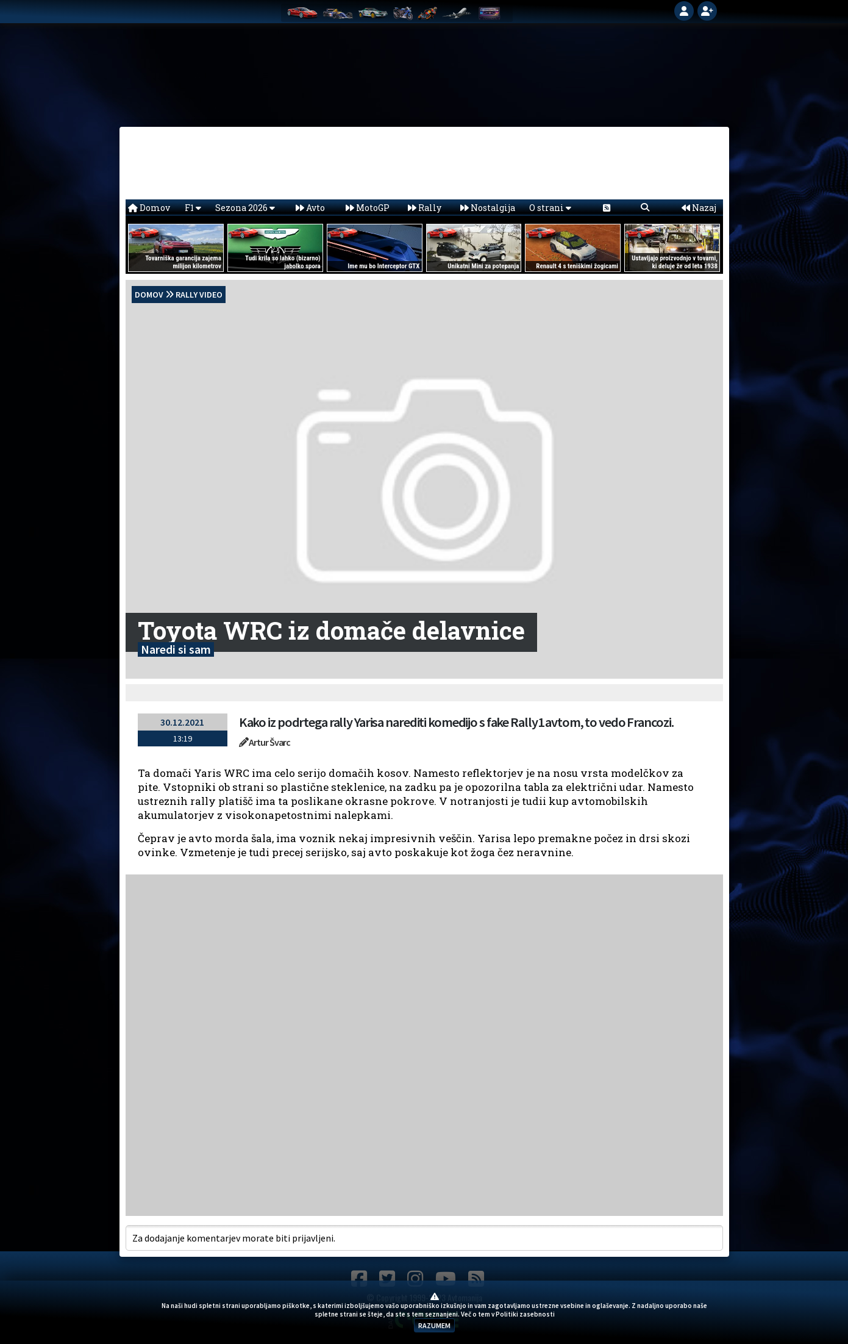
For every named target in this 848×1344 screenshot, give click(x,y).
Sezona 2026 (245, 207)
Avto (310, 207)
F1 (193, 207)
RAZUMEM (434, 1325)
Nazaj (699, 207)
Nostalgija (487, 207)
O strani (550, 207)
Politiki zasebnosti (525, 1314)
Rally (424, 207)
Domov (149, 207)
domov (149, 294)
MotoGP (368, 207)
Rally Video (199, 294)
